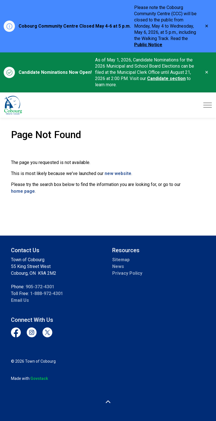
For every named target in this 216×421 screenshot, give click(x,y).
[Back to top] (108, 402)
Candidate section (166, 78)
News (118, 266)
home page (23, 191)
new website (118, 173)
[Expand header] (207, 105)
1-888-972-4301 (46, 293)
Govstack (39, 378)
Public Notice (148, 44)
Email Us (20, 300)
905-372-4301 (40, 286)
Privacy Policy (127, 273)
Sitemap (121, 259)
